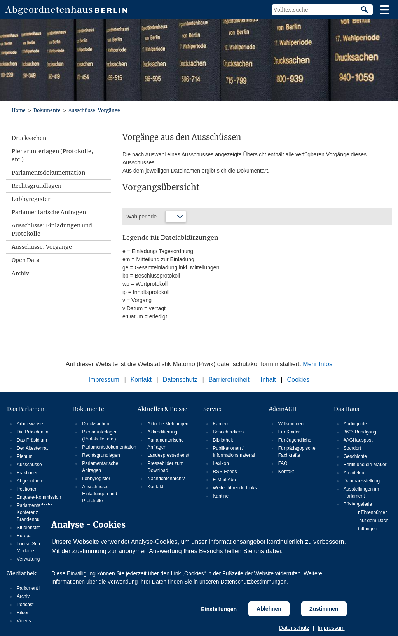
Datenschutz (294, 628)
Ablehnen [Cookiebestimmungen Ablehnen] (269, 609)
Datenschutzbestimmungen (253, 581)
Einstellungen (219, 609)
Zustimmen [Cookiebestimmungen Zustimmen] (324, 609)
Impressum (331, 628)
